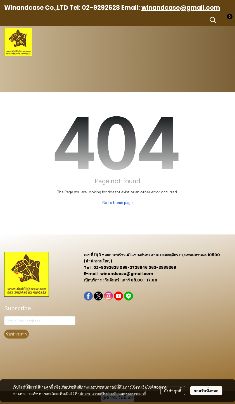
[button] (213, 20)
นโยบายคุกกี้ (136, 393)
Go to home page (117, 202)
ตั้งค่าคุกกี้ (172, 390)
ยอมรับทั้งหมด (206, 390)
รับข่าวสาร (16, 334)
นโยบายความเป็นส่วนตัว (98, 393)
